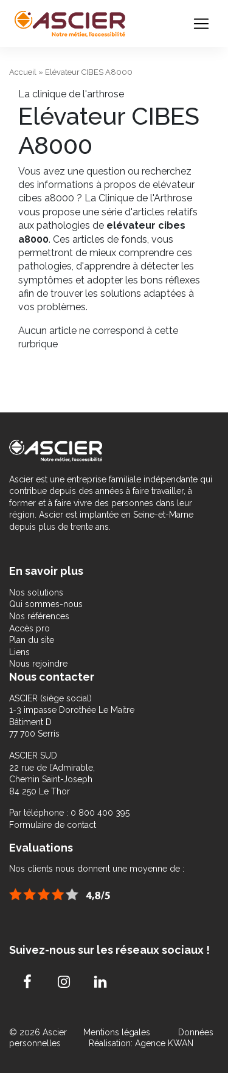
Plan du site (31, 640)
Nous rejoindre (38, 663)
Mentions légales (118, 1032)
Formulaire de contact (52, 825)
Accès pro (29, 628)
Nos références (39, 616)
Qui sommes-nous (46, 604)
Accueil (22, 72)
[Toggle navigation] (201, 24)
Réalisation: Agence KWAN (141, 1043)
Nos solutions (36, 592)
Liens (19, 652)
